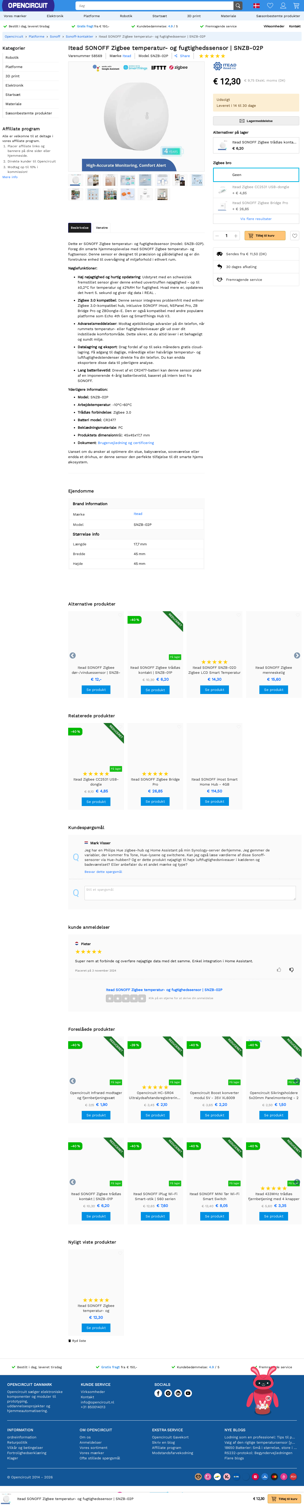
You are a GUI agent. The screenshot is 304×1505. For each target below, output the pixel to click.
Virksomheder (274, 26)
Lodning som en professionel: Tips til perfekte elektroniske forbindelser (260, 1437)
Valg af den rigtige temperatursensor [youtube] (260, 1442)
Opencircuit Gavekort (170, 1437)
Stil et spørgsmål (100, 889)
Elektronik (55, 16)
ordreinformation (21, 1437)
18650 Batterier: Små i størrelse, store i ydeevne (260, 1448)
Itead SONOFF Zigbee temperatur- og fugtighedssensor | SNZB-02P (164, 990)
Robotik (126, 16)
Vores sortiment (93, 1448)
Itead (138, 514)
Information (20, 1430)
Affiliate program (166, 1448)
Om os (85, 1437)
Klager (12, 1458)
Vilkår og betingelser (25, 1448)
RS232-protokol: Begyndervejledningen (258, 1453)
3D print (194, 16)
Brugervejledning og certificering (126, 443)
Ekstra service (167, 1430)
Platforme (92, 16)
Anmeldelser (91, 1442)
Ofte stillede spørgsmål (100, 1458)
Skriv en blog (163, 1442)
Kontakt (294, 26)
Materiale (228, 16)
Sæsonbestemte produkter (278, 16)
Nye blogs (234, 1430)
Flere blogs (234, 1458)
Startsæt (159, 16)
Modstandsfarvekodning (172, 1453)
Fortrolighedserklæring (26, 1453)
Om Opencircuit (96, 1430)
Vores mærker (15, 16)
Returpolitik (17, 1442)
